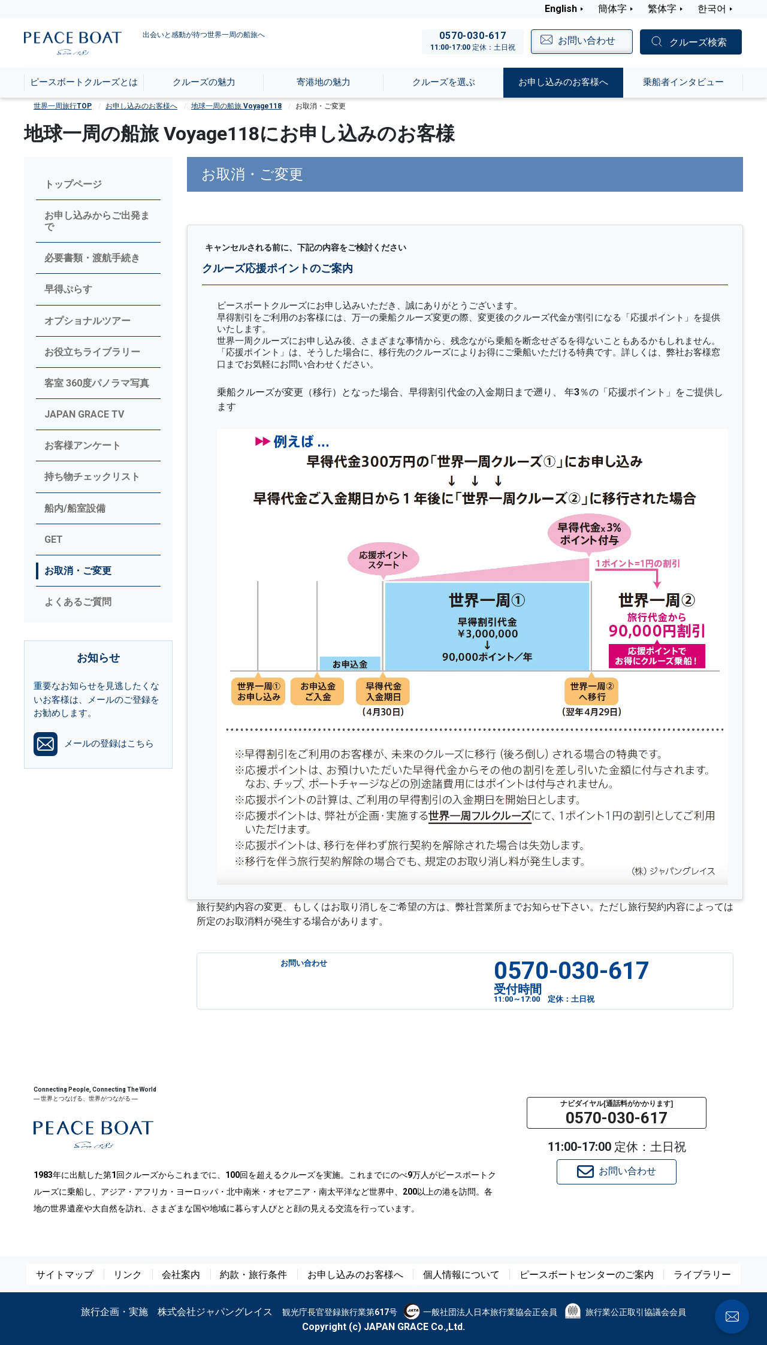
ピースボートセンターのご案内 (577, 1274)
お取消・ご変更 (77, 570)
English (561, 8)
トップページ (73, 184)
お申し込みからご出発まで (97, 221)
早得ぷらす (68, 289)
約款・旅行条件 (266, 1274)
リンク (143, 1274)
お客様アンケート (82, 445)
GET (53, 539)
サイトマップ (81, 1274)
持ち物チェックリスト (92, 476)
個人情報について (461, 1274)
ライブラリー (685, 1274)
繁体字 (662, 8)
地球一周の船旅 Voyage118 (236, 106)
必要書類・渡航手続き (92, 258)
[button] (616, 1113)
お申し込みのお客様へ (141, 106)
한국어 (711, 8)
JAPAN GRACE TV (84, 414)
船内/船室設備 (74, 508)
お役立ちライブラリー (92, 352)
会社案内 (196, 1274)
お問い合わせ (616, 1171)
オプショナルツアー (87, 321)
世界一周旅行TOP (63, 106)
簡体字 (612, 8)
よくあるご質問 (77, 601)
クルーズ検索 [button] (698, 42)
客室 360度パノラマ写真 (96, 383)
